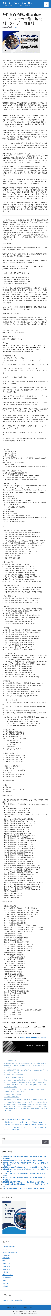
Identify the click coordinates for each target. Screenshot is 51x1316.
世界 (29, 1119)
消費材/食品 (6, 1266)
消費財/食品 (6, 1269)
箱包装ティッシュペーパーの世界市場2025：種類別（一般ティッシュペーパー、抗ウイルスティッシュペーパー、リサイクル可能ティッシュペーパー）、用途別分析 (24, 1127)
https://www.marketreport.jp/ (12, 1300)
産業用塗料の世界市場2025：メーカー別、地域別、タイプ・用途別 (23, 1182)
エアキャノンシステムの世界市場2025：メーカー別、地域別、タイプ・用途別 (26, 1080)
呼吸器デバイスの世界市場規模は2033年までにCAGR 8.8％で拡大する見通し (25, 1099)
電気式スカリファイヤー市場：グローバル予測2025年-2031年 (24, 1122)
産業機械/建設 (6, 1278)
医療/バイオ (6, 1263)
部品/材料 (5, 1286)
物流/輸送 (5, 1272)
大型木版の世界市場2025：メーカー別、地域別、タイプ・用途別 (23, 1188)
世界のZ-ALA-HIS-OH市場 (11, 1097)
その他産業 (22, 1119)
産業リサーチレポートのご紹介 (17, 3)
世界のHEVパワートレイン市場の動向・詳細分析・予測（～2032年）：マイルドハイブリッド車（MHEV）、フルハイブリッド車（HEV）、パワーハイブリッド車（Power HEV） (26, 1085)
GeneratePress (40, 1308)
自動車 (4, 1280)
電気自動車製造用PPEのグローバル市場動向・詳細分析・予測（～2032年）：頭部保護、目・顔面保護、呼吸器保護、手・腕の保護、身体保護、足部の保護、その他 (26, 1065)
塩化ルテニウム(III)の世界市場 (12, 1094)
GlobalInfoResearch (11, 1119)
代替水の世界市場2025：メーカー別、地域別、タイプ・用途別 (22, 1161)
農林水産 (5, 1283)
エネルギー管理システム (11, 1060)
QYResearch (6, 1255)
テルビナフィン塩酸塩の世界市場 (13, 1077)
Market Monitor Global (9, 1252)
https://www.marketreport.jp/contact (33, 1038)
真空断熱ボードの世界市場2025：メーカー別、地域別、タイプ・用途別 (25, 1167)
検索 (3, 1139)
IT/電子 (4, 1249)
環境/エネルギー (7, 1275)
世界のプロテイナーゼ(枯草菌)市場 (13, 1075)
